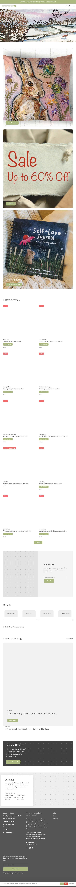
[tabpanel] (11, 613)
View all (38, 542)
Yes (62, 883)
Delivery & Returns (8, 813)
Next (73, 620)
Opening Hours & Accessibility (12, 816)
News (55, 816)
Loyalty (55, 818)
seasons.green (19, 627)
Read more (12, 720)
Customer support (8, 832)
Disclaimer (6, 827)
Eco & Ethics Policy (9, 818)
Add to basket (8, 344)
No (66, 883)
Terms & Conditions (9, 821)
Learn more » (71, 883)
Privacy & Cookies (8, 824)
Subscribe (49, 581)
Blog (54, 813)
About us (6, 830)
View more (70, 639)
